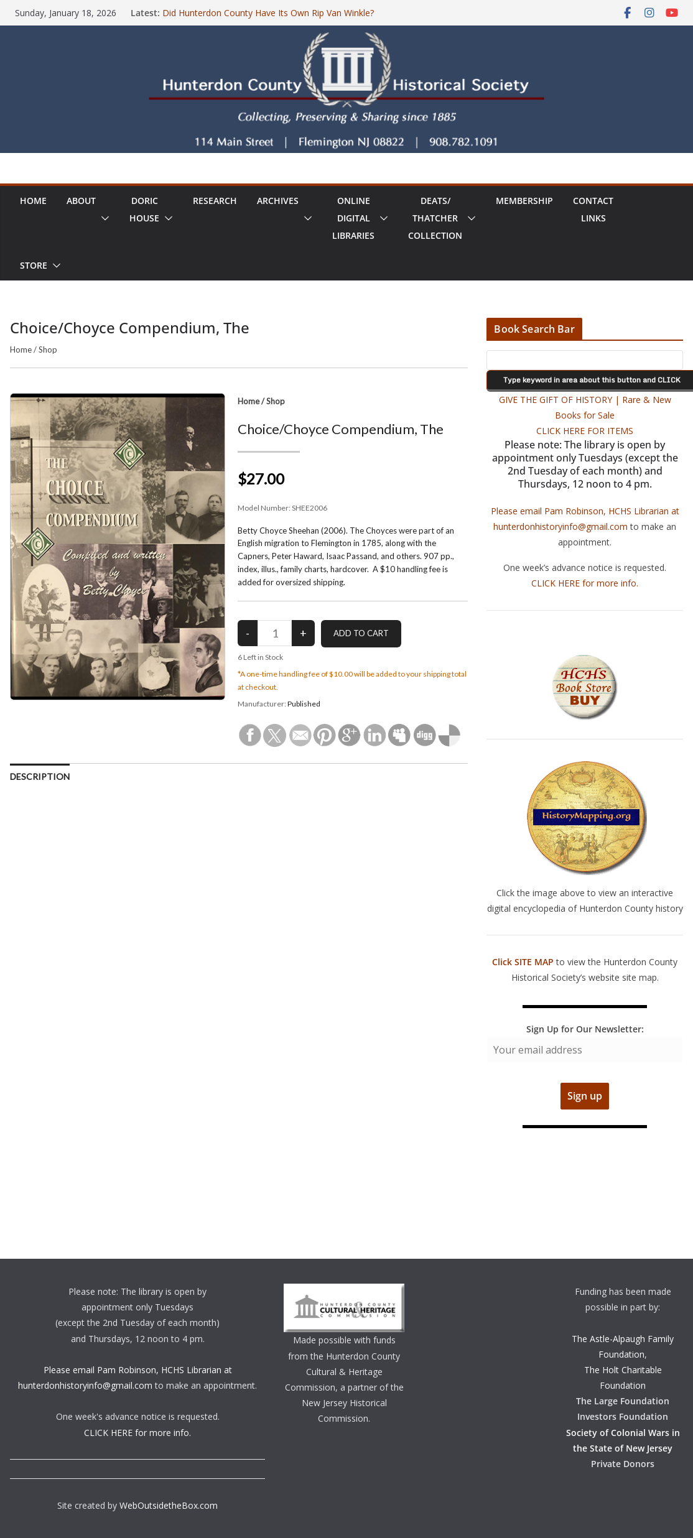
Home (33, 200)
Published (303, 703)
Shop (48, 349)
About (81, 200)
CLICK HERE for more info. (584, 583)
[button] (102, 218)
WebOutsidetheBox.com (168, 1505)
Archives (278, 200)
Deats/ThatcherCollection (435, 218)
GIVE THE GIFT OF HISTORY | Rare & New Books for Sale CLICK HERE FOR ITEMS (585, 415)
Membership (524, 200)
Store (33, 265)
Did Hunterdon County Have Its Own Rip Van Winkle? (268, 13)
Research (215, 200)
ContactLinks (593, 209)
